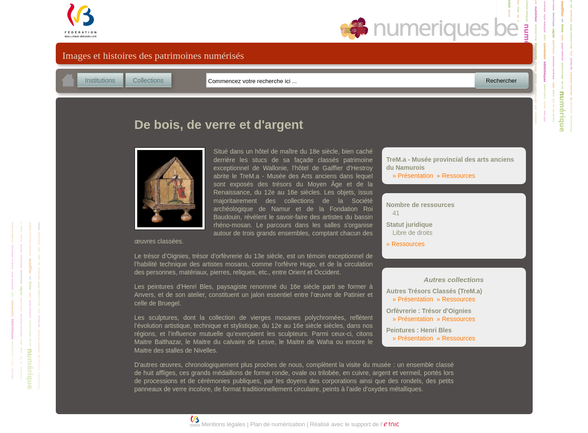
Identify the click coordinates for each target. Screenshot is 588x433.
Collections (148, 80)
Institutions (100, 80)
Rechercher (501, 80)
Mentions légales (224, 424)
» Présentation (413, 175)
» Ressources (456, 175)
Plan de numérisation (277, 424)
